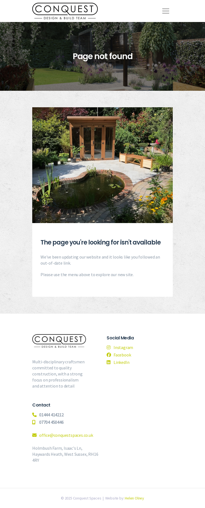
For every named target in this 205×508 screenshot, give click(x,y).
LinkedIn (121, 362)
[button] (165, 9)
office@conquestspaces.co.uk (66, 435)
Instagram (123, 347)
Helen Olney (134, 498)
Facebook (122, 355)
